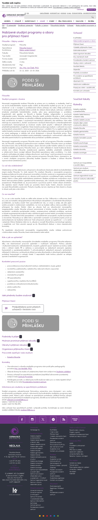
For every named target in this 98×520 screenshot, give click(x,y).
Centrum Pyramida (25, 377)
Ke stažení (73, 471)
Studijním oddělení (63, 372)
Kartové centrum (35, 505)
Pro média (91, 21)
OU (3, 25)
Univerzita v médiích (76, 469)
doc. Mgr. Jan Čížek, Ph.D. (29, 68)
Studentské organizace (57, 478)
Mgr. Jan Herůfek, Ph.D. (23, 369)
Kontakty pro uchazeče (81, 91)
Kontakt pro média (75, 463)
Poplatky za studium (80, 73)
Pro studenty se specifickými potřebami (83, 77)
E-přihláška (77, 38)
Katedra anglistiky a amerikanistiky (79, 110)
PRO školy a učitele (75, 449)
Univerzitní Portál (89, 13)
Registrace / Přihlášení (57, 488)
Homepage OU (35, 430)
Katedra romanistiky (80, 146)
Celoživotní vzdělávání (81, 84)
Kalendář (72, 473)
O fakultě (19, 21)
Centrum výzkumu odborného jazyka (83, 180)
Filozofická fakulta (58, 25)
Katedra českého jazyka (81, 120)
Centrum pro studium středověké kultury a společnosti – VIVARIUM (38, 476)
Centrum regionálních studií (83, 176)
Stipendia (76, 69)
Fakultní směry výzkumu (77, 430)
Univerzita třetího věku (76, 454)
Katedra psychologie (80, 143)
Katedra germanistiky (80, 131)
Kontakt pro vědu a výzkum (78, 436)
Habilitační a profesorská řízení (79, 434)
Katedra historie (79, 135)
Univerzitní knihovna (36, 490)
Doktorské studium (80, 50)
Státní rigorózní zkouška (82, 54)
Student (52, 21)
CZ (25, 13)
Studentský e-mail (55, 459)
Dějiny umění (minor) (27, 50)
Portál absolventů (55, 486)
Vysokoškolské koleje (36, 499)
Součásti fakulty (31, 21)
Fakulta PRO (81, 21)
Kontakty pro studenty (57, 480)
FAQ (51, 490)
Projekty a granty (75, 432)
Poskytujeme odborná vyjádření (79, 467)
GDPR (71, 443)
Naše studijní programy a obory (84, 41)
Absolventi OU (78, 81)
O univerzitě (11, 25)
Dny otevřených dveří (80, 57)
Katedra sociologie (79, 153)
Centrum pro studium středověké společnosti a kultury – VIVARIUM (84, 170)
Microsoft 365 (55, 13)
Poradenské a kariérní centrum (34, 382)
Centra (77, 158)
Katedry (77, 104)
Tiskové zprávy (74, 465)
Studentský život (55, 449)
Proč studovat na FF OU (57, 444)
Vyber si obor (54, 432)
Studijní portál (77, 13)
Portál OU (53, 457)
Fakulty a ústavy (41, 25)
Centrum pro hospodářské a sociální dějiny (82, 164)
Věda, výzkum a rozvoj (66, 21)
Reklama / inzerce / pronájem (79, 456)
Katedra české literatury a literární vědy (81, 116)
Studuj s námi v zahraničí (82, 63)
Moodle (63, 13)
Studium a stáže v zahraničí (58, 465)
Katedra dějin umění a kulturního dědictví (80, 124)
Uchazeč (44, 21)
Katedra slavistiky (79, 149)
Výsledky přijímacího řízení (82, 47)
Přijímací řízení (78, 44)
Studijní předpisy (55, 476)
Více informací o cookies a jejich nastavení (66, 7)
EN (28, 13)
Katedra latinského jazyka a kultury (82, 139)
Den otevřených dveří (56, 447)
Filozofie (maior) (26, 48)
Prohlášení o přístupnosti (77, 445)
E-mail (69, 13)
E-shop (72, 447)
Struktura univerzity (25, 25)
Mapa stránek (44, 13)
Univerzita (8, 21)
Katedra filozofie (13, 357)
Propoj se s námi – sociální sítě (84, 87)
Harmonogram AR (55, 463)
